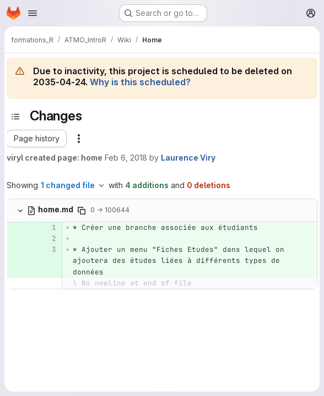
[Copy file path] (81, 210)
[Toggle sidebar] (15, 116)
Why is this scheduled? (140, 81)
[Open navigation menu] (32, 13)
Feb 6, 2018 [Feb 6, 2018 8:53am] (126, 157)
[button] (37, 138)
